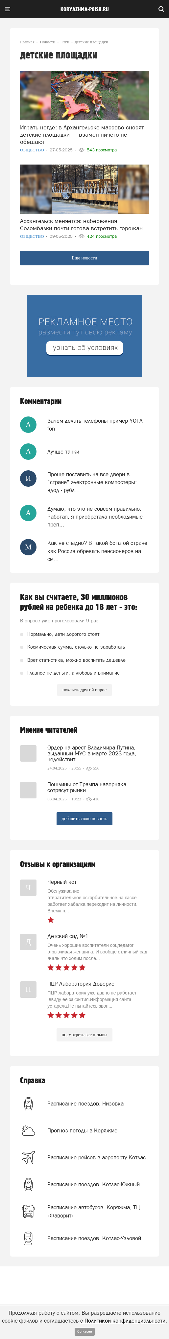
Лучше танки (63, 451)
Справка (32, 1080)
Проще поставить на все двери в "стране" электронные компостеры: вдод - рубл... (92, 482)
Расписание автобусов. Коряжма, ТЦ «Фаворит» (93, 1211)
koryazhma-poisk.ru (84, 9)
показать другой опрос (84, 689)
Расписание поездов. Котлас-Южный (93, 1184)
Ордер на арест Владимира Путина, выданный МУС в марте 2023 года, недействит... (91, 753)
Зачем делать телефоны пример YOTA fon (95, 424)
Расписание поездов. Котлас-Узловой (94, 1238)
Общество (32, 149)
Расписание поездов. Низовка (85, 1103)
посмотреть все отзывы (85, 1034)
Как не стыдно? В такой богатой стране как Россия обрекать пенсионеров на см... (97, 551)
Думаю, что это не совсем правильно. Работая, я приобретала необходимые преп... (95, 516)
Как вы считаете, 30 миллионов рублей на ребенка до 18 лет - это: (78, 602)
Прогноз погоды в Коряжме (82, 1130)
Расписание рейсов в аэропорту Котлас (96, 1157)
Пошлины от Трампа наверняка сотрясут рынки (86, 787)
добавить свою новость (84, 818)
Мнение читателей (48, 730)
